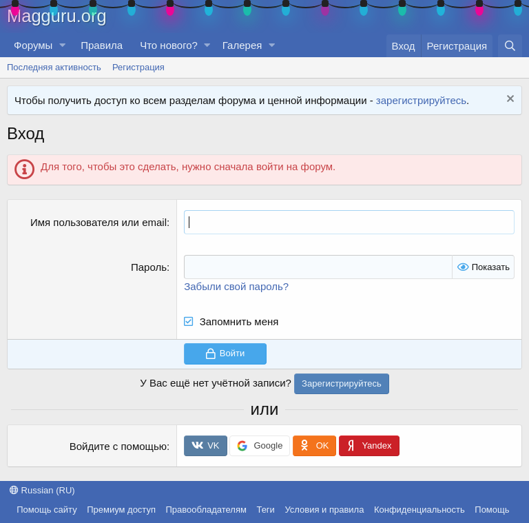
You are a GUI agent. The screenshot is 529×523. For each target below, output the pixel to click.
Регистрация (138, 67)
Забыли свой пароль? (236, 286)
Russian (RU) (42, 490)
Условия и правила (324, 509)
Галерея (242, 45)
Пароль (149, 267)
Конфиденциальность (419, 509)
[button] (62, 45)
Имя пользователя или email (98, 222)
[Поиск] (510, 45)
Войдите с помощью (118, 446)
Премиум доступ (121, 509)
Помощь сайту (46, 509)
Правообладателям (206, 509)
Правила (102, 45)
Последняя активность (54, 67)
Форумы (33, 45)
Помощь (492, 509)
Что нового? (169, 45)
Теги (265, 509)
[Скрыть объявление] (509, 100)
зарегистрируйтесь (421, 100)
